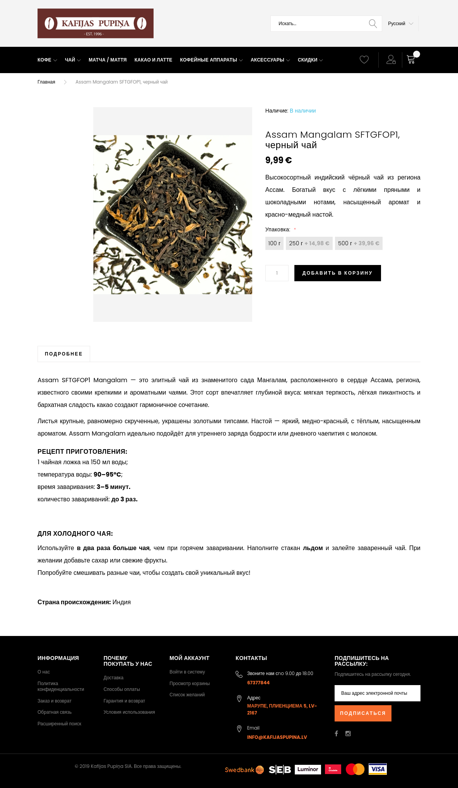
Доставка (114, 677)
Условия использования (129, 712)
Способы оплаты (122, 689)
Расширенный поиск (59, 723)
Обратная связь (55, 712)
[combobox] (326, 23)
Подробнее (64, 353)
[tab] (64, 354)
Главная (46, 82)
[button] (401, 23)
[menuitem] (47, 60)
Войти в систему (187, 671)
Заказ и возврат (55, 700)
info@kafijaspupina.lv (277, 737)
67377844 (258, 682)
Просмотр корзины (189, 683)
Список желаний (187, 694)
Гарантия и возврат (124, 700)
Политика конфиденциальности (61, 686)
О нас (44, 671)
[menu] (192, 60)
